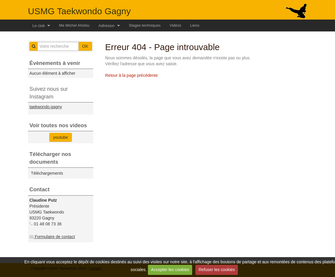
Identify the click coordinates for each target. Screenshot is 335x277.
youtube (60, 137)
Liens (194, 25)
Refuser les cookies (217, 269)
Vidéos (175, 25)
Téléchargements (47, 173)
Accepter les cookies (170, 269)
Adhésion (107, 25)
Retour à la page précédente (131, 75)
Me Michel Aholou (74, 25)
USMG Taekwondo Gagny (79, 11)
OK (85, 46)
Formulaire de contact (52, 236)
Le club (38, 25)
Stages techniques (145, 25)
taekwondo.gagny (45, 106)
